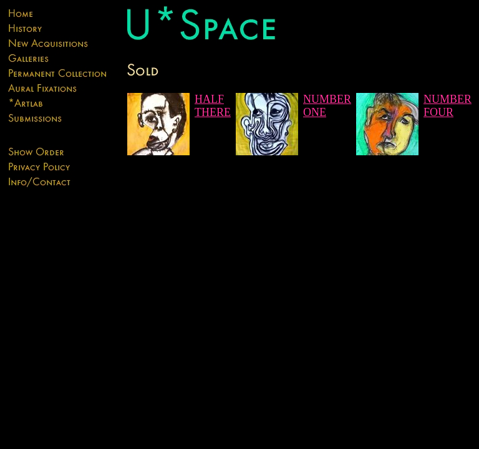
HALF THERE (213, 105)
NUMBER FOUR (447, 105)
